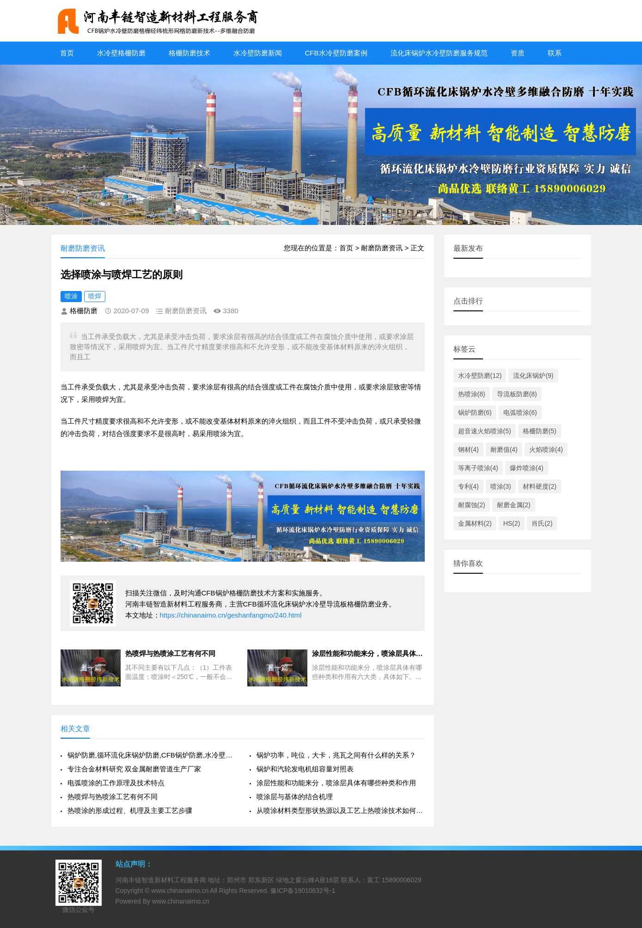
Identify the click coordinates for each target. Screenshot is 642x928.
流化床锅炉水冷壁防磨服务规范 (439, 53)
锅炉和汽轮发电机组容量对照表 (305, 769)
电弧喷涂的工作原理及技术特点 (116, 783)
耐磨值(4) (504, 449)
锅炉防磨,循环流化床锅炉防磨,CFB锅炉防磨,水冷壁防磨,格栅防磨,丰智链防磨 (151, 755)
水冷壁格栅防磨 (121, 53)
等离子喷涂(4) (478, 468)
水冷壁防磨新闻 (257, 53)
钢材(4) (468, 449)
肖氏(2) (542, 523)
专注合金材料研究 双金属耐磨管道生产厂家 (134, 769)
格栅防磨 (84, 311)
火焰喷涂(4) (546, 449)
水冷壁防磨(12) (480, 375)
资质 (518, 53)
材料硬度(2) (539, 486)
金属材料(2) (475, 523)
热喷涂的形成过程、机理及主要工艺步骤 (129, 810)
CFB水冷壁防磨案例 (336, 53)
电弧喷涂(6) (520, 412)
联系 (555, 53)
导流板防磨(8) (517, 394)
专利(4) (468, 486)
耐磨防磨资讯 (382, 248)
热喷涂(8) (471, 394)
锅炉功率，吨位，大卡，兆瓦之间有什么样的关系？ (336, 755)
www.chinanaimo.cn (180, 890)
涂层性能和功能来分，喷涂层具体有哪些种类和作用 (336, 783)
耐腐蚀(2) (471, 505)
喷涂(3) (500, 486)
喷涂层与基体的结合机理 (295, 797)
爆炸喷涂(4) (527, 468)
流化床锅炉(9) (533, 375)
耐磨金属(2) (514, 505)
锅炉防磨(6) (475, 412)
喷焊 (94, 296)
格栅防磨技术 (189, 53)
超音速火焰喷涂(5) (484, 431)
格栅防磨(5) (539, 431)
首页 (67, 53)
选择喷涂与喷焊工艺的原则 (122, 274)
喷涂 (71, 296)
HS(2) (511, 523)
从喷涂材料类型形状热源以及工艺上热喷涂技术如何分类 (340, 810)
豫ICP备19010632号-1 (302, 890)
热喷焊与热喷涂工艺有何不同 (112, 797)
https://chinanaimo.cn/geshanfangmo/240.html (231, 615)
